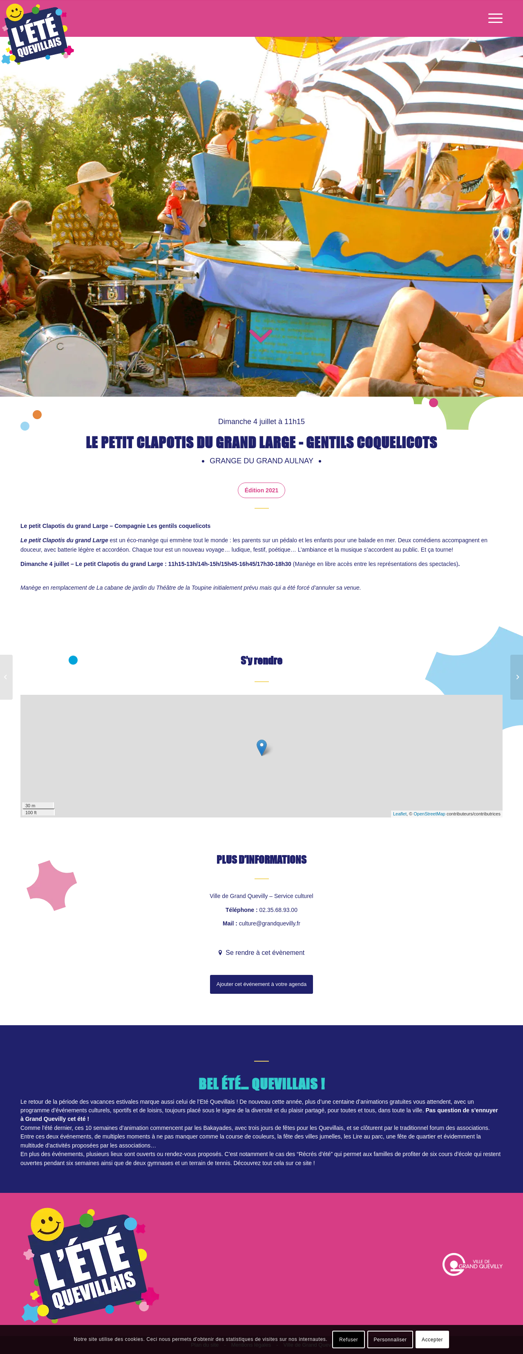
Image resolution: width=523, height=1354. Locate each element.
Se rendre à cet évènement (264, 952)
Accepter (432, 1340)
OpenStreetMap (429, 813)
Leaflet (400, 813)
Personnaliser (390, 1340)
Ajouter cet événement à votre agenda (261, 984)
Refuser (348, 1340)
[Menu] (493, 18)
